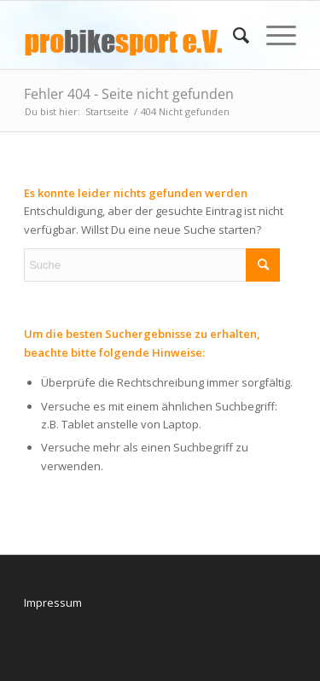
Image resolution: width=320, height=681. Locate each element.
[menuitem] (232, 35)
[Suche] (232, 35)
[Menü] (272, 35)
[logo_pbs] (132, 35)
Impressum (53, 602)
